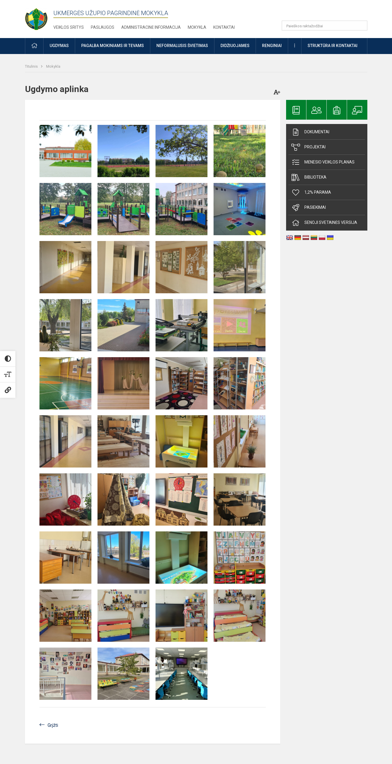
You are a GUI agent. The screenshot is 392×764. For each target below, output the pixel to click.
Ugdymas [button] (59, 45)
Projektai (308, 147)
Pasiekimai (308, 207)
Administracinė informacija (151, 27)
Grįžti (53, 725)
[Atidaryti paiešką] (361, 26)
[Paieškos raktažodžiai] (324, 25)
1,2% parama (311, 192)
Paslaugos (102, 27)
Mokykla (197, 27)
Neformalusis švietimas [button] (182, 45)
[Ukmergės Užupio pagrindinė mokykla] (39, 17)
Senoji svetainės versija (324, 222)
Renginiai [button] (272, 45)
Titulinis (32, 66)
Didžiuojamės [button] (235, 45)
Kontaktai (224, 27)
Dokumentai (310, 132)
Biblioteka (308, 177)
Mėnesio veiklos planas (323, 162)
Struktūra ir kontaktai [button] (332, 45)
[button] (328, 12)
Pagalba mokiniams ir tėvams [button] (112, 45)
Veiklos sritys (68, 27)
